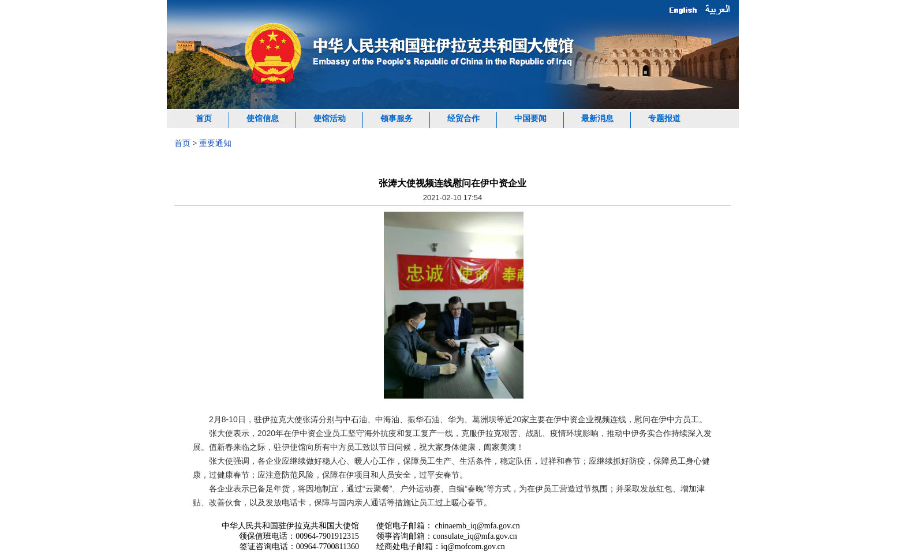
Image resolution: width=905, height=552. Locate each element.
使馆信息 (262, 118)
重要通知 (215, 143)
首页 (204, 118)
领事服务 (396, 118)
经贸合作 (463, 118)
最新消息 (597, 118)
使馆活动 (329, 118)
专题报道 (664, 118)
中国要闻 (530, 118)
